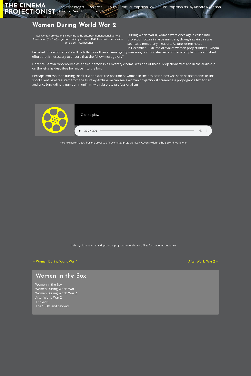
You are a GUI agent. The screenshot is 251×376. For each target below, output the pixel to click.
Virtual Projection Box (138, 7)
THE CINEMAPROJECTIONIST (30, 9)
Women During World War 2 (56, 293)
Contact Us (97, 11)
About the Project (71, 7)
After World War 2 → (203, 261)
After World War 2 (48, 297)
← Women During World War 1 (55, 261)
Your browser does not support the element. (143, 130)
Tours (112, 7)
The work (42, 302)
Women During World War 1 (56, 289)
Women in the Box (60, 276)
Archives (96, 7)
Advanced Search (70, 11)
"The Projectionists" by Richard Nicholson (190, 7)
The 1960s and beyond (52, 306)
